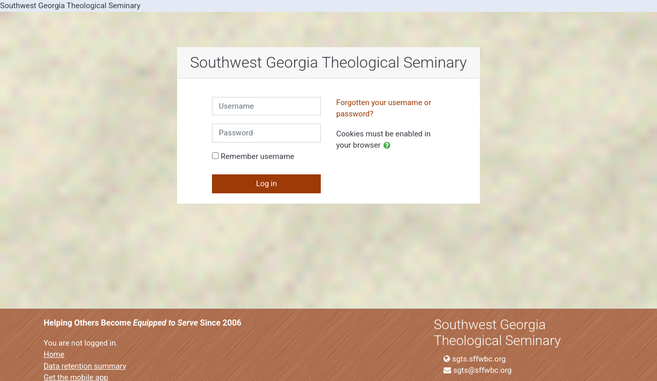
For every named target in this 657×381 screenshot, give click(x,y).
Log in (266, 183)
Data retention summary (85, 366)
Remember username (257, 156)
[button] (389, 145)
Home (54, 354)
